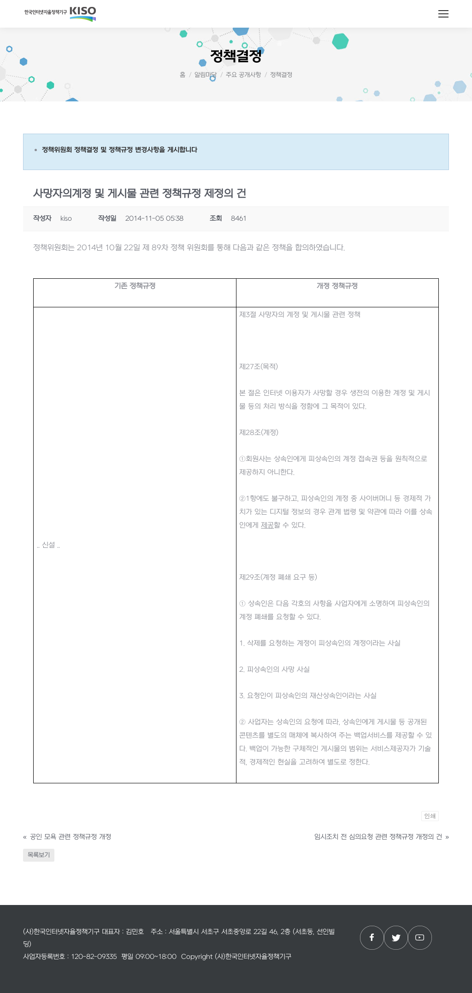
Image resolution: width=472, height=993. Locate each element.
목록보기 (39, 855)
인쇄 (430, 815)
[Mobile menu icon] (443, 13)
